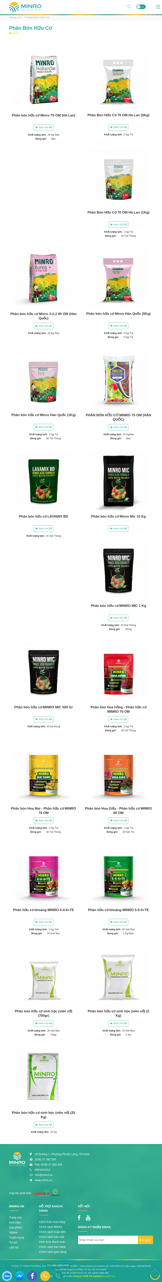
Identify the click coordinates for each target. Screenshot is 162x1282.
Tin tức (13, 1242)
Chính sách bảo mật (51, 1236)
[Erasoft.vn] (108, 1276)
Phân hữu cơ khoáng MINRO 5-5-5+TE (118, 910)
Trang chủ (15, 17)
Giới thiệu (15, 1222)
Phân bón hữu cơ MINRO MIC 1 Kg (118, 606)
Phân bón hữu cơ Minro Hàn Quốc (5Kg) (118, 314)
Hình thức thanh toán (52, 1241)
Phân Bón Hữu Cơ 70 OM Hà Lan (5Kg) (118, 115)
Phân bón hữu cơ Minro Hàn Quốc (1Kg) (43, 415)
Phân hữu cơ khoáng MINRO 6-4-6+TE (43, 910)
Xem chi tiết (43, 127)
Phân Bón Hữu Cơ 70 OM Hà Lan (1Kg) (118, 212)
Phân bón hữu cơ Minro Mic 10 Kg (118, 516)
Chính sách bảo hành (52, 1246)
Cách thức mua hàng (52, 1221)
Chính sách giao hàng (52, 1251)
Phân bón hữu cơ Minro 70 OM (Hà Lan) (43, 115)
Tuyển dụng (16, 1237)
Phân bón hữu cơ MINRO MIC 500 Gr (43, 707)
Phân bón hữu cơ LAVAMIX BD (43, 516)
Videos (13, 1232)
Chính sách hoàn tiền (52, 1231)
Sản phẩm (15, 1227)
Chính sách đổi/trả (50, 1226)
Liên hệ (13, 1247)
